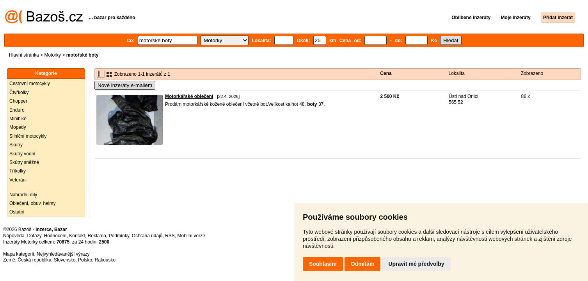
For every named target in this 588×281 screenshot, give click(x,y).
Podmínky (119, 235)
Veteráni (18, 180)
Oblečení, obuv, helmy (32, 203)
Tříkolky (17, 171)
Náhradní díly (23, 194)
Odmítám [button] (363, 264)
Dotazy (34, 235)
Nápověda (14, 235)
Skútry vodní (22, 154)
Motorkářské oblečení (189, 96)
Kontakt (77, 235)
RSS (170, 235)
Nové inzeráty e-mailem (125, 85)
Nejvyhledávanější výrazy (63, 254)
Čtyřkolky (18, 92)
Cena (385, 73)
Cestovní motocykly (29, 83)
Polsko (85, 260)
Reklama (97, 235)
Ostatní (17, 212)
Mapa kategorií (18, 254)
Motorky (52, 55)
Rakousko (105, 260)
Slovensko (64, 260)
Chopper (18, 101)
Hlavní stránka (24, 55)
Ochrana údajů (147, 235)
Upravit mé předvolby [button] (416, 264)
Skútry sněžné (24, 162)
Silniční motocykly (27, 136)
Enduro (17, 110)
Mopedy (17, 127)
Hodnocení (55, 235)
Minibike (18, 118)
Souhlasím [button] (323, 264)
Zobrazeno (532, 73)
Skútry (16, 145)
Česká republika (34, 260)
